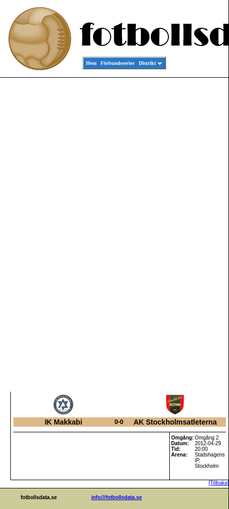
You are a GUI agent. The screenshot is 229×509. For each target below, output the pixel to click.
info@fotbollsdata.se (116, 497)
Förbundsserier (118, 63)
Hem (91, 63)
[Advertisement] (182, 234)
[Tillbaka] (218, 483)
